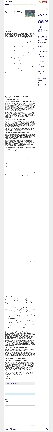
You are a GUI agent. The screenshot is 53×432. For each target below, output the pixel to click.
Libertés (40, 59)
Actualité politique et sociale (42, 44)
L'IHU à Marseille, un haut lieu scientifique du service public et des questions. (42, 34)
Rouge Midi (8, 1)
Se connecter (6, 401)
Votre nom (6, 399)
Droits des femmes (42, 56)
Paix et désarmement (42, 66)
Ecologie (39, 82)
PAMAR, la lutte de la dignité (43, 51)
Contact (14, 429)
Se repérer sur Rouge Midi (42, 78)
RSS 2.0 (17, 429)
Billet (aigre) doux (40, 73)
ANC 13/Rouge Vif (41, 71)
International (40, 46)
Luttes (39, 49)
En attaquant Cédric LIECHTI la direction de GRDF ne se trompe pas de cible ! (43, 30)
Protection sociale (41, 64)
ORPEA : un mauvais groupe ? (42, 18)
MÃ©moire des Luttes (14, 383)
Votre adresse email (8, 403)
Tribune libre (40, 76)
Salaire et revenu (41, 54)
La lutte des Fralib (41, 61)
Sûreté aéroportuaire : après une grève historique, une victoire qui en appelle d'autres (43, 21)
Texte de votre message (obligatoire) (10, 410)
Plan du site (6, 429)
